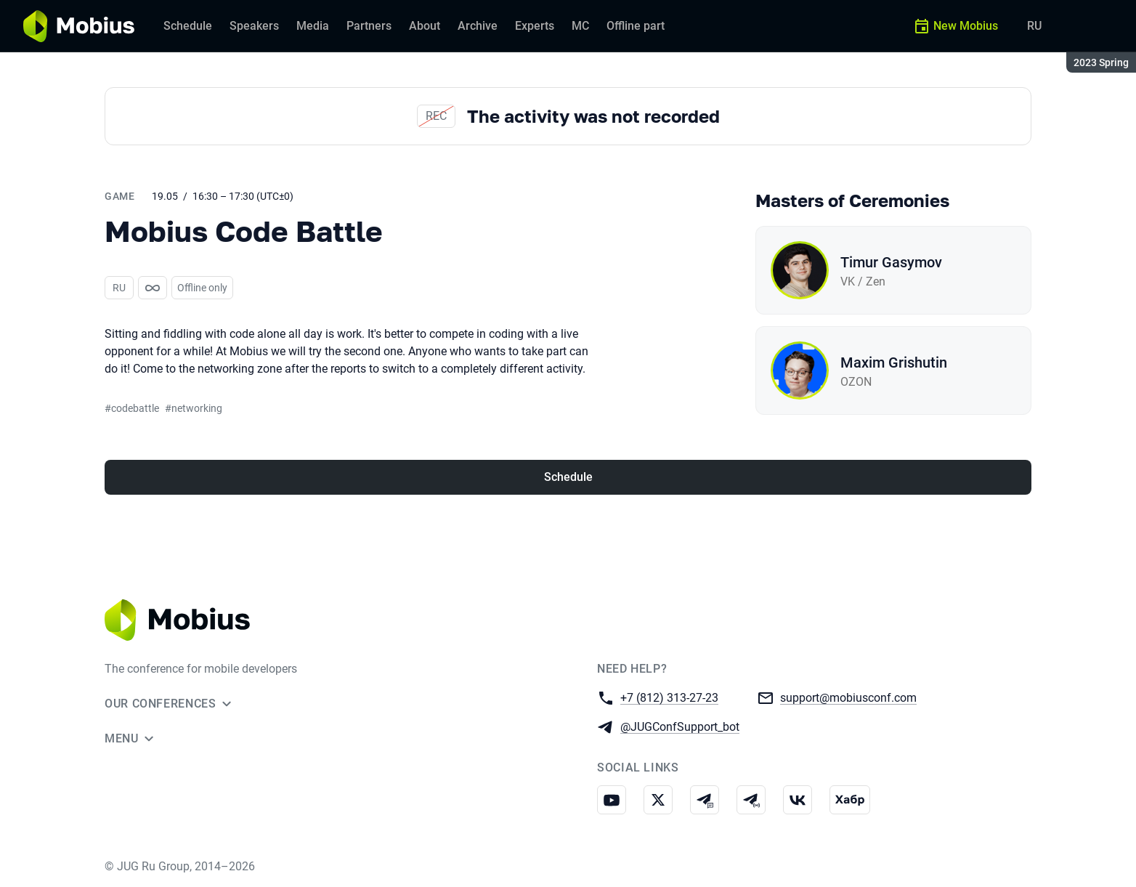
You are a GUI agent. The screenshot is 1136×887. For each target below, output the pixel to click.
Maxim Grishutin (893, 362)
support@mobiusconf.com (848, 697)
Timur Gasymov (891, 262)
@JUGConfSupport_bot (679, 726)
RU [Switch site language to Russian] (1034, 26)
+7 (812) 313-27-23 (669, 697)
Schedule (568, 477)
